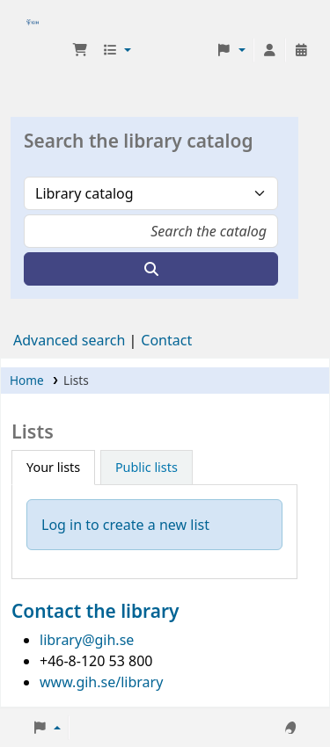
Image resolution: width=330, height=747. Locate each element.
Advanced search (69, 340)
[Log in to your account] (269, 50)
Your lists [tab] (53, 467)
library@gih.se (87, 639)
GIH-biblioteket (32, 50)
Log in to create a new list (125, 524)
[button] (80, 50)
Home (27, 380)
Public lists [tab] (146, 467)
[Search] (151, 269)
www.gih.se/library (101, 682)
